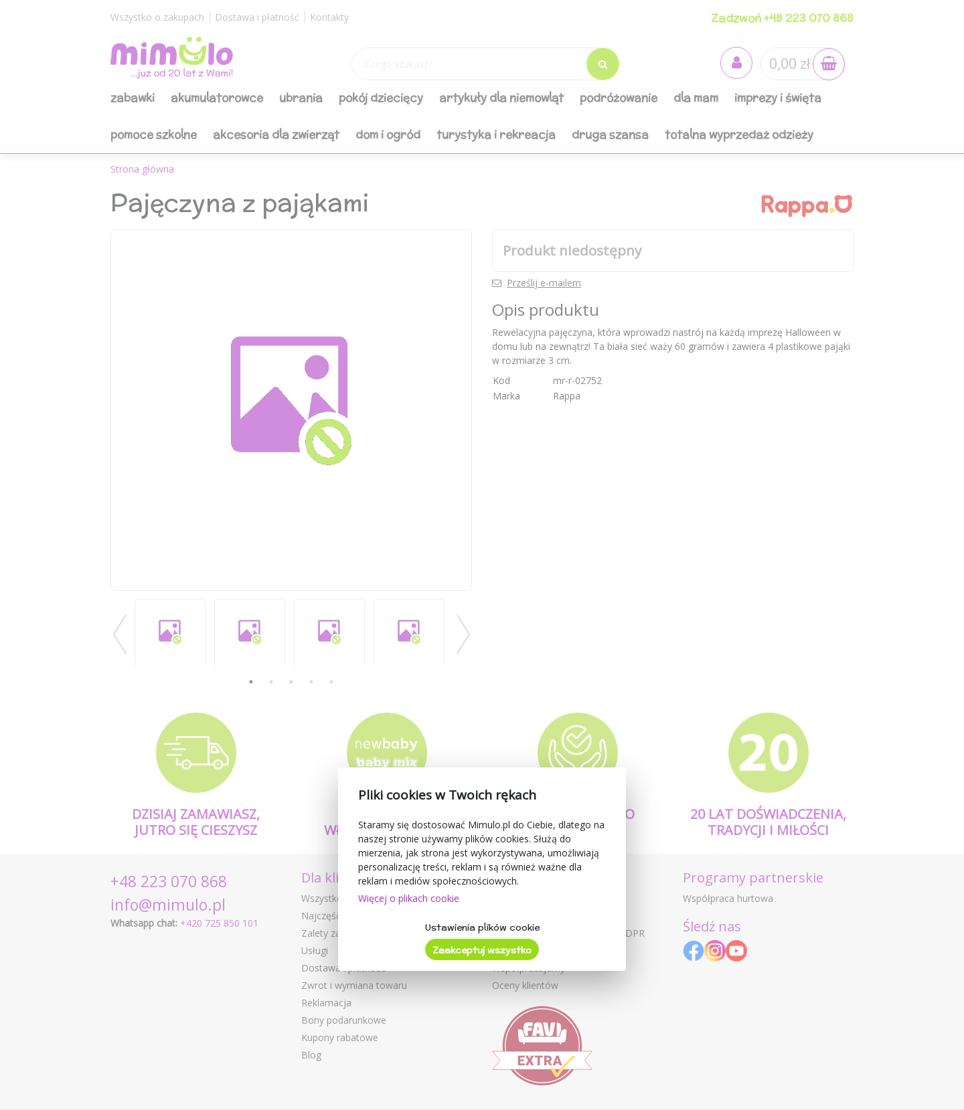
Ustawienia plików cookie (482, 927)
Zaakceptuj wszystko (482, 950)
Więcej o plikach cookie (408, 898)
